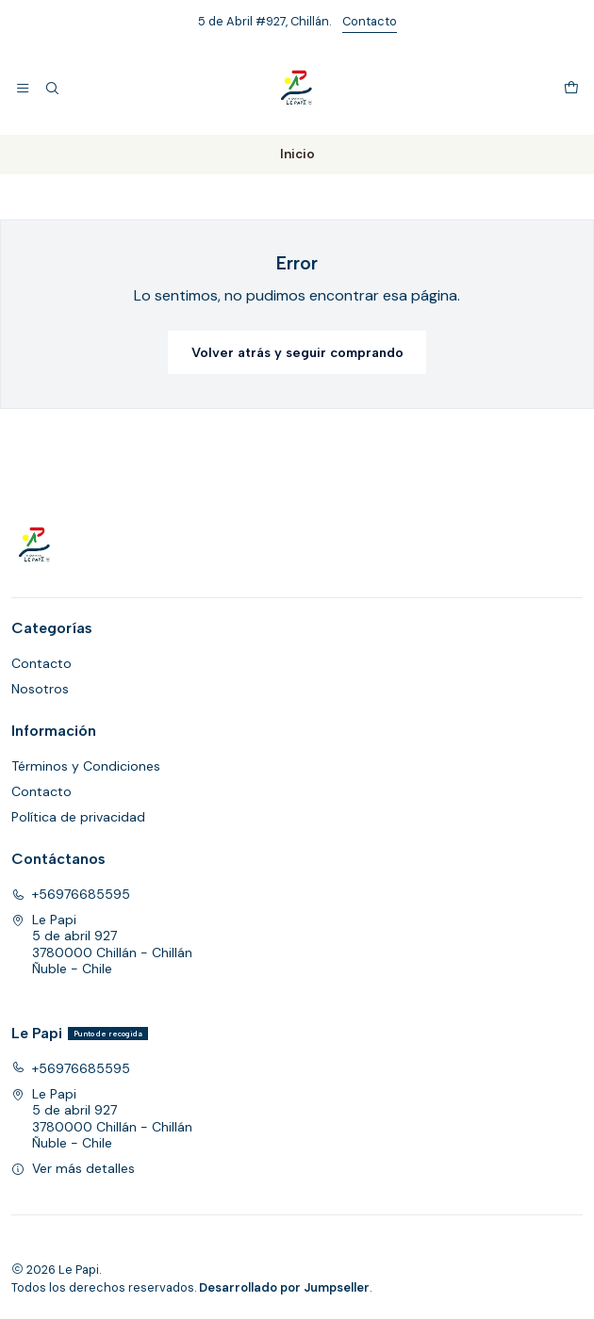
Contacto (369, 21)
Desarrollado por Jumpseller (284, 1287)
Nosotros (40, 688)
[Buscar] (51, 88)
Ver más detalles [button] (73, 1168)
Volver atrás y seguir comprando (297, 352)
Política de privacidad (78, 816)
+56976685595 (70, 894)
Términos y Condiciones (85, 765)
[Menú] (22, 88)
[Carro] (571, 88)
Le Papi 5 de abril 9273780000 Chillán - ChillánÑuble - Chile (101, 944)
